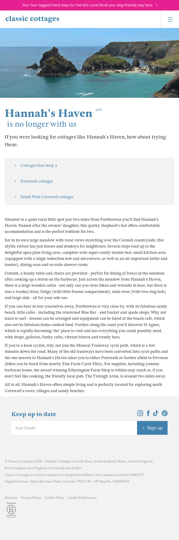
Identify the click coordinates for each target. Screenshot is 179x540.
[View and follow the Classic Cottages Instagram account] (140, 414)
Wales (122, 461)
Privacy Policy (31, 498)
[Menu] (170, 19)
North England (15, 468)
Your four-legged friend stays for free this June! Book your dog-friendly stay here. (87, 5)
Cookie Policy (54, 498)
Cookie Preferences (82, 498)
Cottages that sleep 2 (39, 165)
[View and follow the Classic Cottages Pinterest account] (165, 414)
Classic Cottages (21, 461)
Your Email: (25, 428)
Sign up (155, 428)
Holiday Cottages (58, 461)
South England (105, 461)
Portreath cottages (37, 181)
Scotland (55, 468)
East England (37, 468)
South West (83, 461)
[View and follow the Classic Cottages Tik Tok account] (155, 414)
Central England (140, 461)
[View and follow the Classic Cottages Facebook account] (148, 414)
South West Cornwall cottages (47, 196)
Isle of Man (73, 468)
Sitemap (11, 498)
